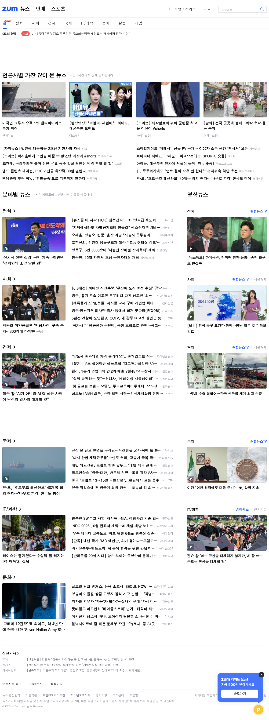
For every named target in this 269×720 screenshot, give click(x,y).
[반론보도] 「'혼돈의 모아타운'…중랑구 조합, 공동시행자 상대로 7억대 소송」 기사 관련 (84, 670)
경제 (52, 23)
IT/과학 (87, 23)
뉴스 (25, 9)
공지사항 (101, 695)
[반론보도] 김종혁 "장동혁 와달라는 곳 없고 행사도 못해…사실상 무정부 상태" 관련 (80, 659)
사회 (35, 23)
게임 (138, 23)
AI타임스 (242, 509)
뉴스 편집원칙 (11, 695)
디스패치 (74, 135)
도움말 (134, 695)
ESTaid (9, 706)
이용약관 (31, 695)
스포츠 (58, 9)
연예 (40, 9)
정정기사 (9, 653)
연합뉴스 (8, 135)
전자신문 (260, 509)
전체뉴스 (36, 684)
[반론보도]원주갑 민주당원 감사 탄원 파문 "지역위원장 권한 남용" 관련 (72, 665)
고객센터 (118, 695)
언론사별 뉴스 (12, 684)
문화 (105, 23)
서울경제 (260, 279)
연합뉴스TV (211, 135)
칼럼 (122, 23)
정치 (19, 23)
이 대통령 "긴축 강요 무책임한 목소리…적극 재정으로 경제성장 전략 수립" (81, 33)
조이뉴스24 (143, 135)
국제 (68, 23)
